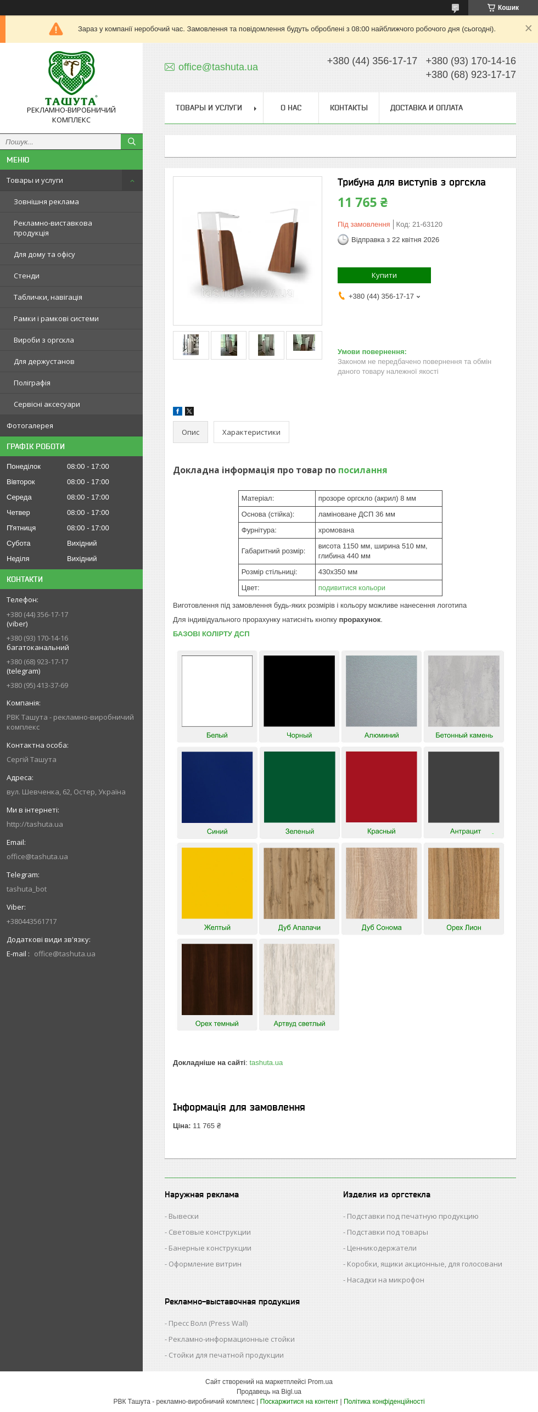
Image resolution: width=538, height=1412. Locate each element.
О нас (291, 107)
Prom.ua (320, 1382)
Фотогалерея (30, 425)
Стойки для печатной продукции (226, 1355)
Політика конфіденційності (384, 1401)
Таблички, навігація (48, 297)
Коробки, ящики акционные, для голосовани (424, 1264)
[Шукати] (132, 141)
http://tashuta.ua (35, 824)
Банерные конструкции (210, 1248)
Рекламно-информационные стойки (232, 1339)
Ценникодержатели (382, 1248)
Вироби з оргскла (44, 340)
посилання (363, 470)
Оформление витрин (205, 1264)
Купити (384, 275)
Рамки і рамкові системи (56, 318)
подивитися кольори (351, 588)
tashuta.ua (266, 1062)
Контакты (349, 107)
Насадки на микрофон (385, 1280)
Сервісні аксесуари (47, 404)
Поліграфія (32, 383)
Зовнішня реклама (46, 201)
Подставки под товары (387, 1232)
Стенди (27, 276)
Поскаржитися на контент (299, 1401)
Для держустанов (44, 361)
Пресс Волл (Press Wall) (208, 1323)
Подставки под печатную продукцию (413, 1216)
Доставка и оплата (426, 107)
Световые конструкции (210, 1232)
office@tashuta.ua (37, 856)
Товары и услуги (35, 180)
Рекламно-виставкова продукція (53, 228)
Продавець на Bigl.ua (269, 1392)
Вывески (184, 1216)
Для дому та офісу (44, 254)
